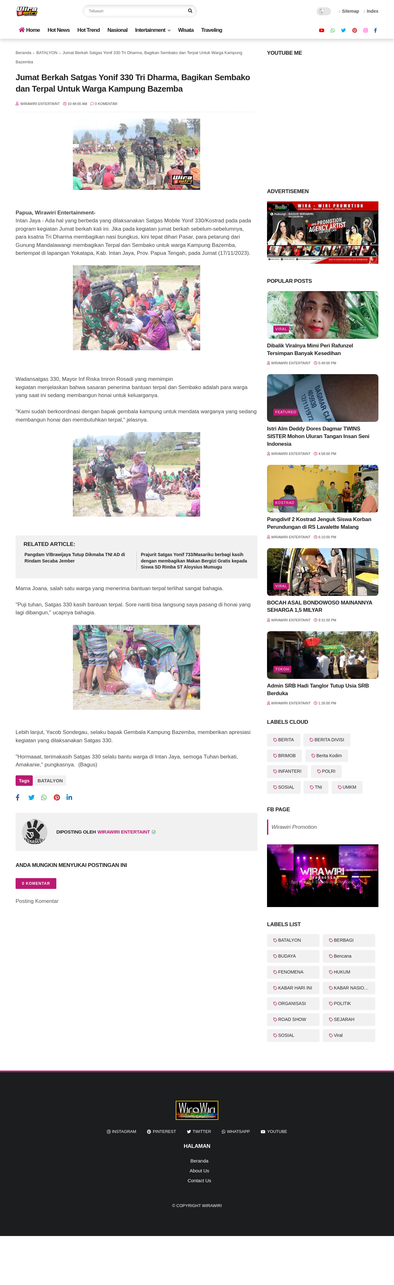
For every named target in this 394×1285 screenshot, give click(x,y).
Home (29, 30)
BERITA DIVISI (329, 739)
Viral (281, 329)
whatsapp (238, 1131)
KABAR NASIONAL (353, 987)
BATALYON (46, 52)
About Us (199, 1170)
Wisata (185, 30)
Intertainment (150, 30)
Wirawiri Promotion (294, 827)
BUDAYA (287, 956)
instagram (124, 1131)
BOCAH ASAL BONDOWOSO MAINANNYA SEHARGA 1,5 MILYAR (319, 606)
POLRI (328, 771)
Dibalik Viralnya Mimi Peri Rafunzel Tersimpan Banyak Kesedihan (310, 349)
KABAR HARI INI (295, 987)
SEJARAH (344, 1019)
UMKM (349, 787)
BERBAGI (344, 940)
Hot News (58, 30)
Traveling (211, 30)
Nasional (118, 30)
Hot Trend (88, 30)
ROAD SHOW (292, 1019)
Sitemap (349, 11)
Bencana (342, 956)
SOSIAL (286, 787)
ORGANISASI (292, 1003)
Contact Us (199, 1180)
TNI (318, 787)
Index (371, 11)
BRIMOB (287, 755)
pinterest (164, 1131)
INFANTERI (289, 771)
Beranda (23, 52)
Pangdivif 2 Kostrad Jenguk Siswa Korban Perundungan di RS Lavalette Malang (319, 523)
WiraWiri (212, 1205)
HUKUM (342, 971)
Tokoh (282, 669)
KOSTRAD (284, 503)
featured (285, 412)
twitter (202, 1131)
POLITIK (342, 1003)
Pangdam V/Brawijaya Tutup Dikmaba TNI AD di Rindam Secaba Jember (75, 557)
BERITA (286, 739)
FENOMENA (290, 971)
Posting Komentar (37, 901)
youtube (277, 1131)
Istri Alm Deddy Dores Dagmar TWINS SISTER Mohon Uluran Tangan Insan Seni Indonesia (318, 436)
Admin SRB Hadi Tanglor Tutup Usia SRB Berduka (318, 689)
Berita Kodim (329, 755)
